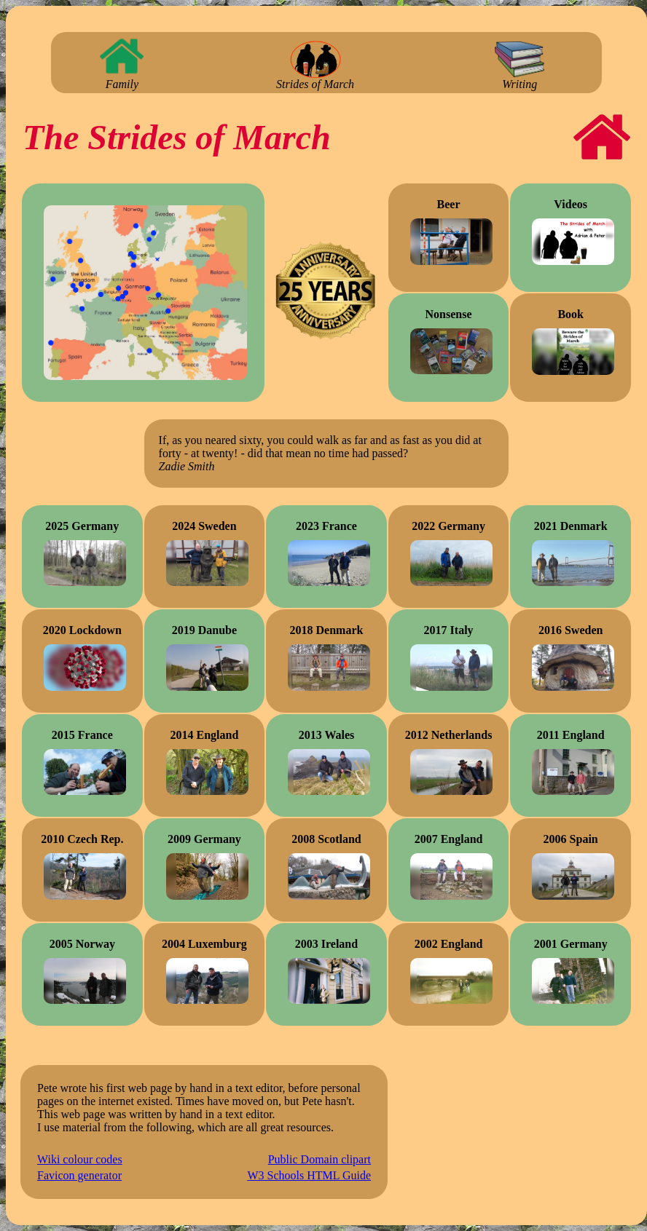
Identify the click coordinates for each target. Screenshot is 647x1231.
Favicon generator (79, 1175)
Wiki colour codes (79, 1159)
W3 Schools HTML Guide (309, 1175)
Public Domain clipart (319, 1159)
